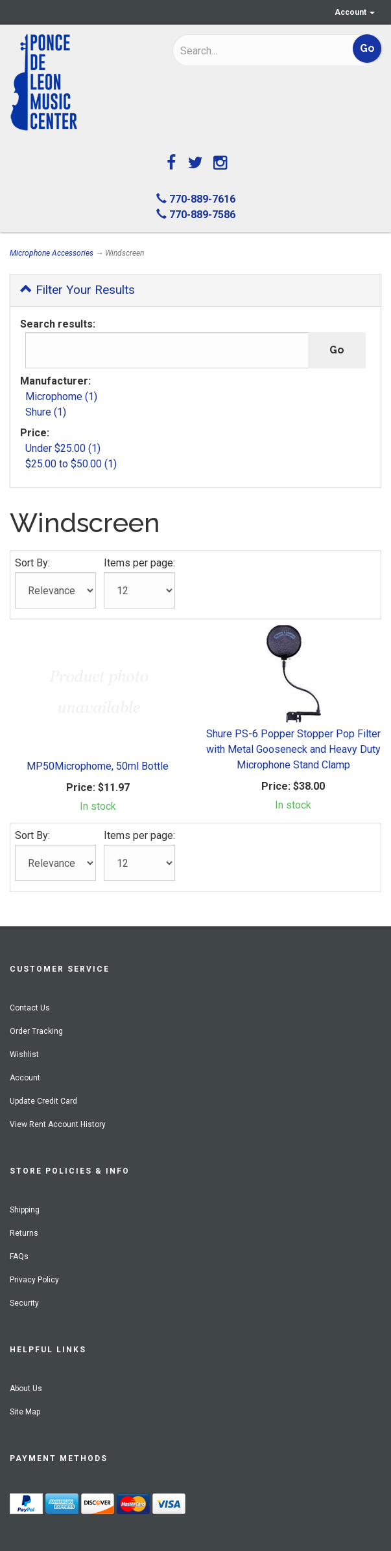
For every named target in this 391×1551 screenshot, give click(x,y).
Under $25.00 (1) (63, 448)
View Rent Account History (58, 1124)
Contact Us (30, 1007)
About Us (26, 1388)
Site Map (25, 1411)
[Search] (245, 50)
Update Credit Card (43, 1101)
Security (24, 1303)
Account (355, 12)
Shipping (25, 1209)
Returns (24, 1233)
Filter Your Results (77, 289)
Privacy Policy (34, 1279)
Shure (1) (45, 412)
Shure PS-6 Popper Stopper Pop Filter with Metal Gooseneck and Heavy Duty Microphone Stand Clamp (293, 749)
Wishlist (24, 1054)
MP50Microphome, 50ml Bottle (98, 766)
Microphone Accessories (51, 253)
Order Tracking (36, 1031)
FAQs (19, 1256)
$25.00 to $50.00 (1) (71, 464)
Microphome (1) (61, 396)
